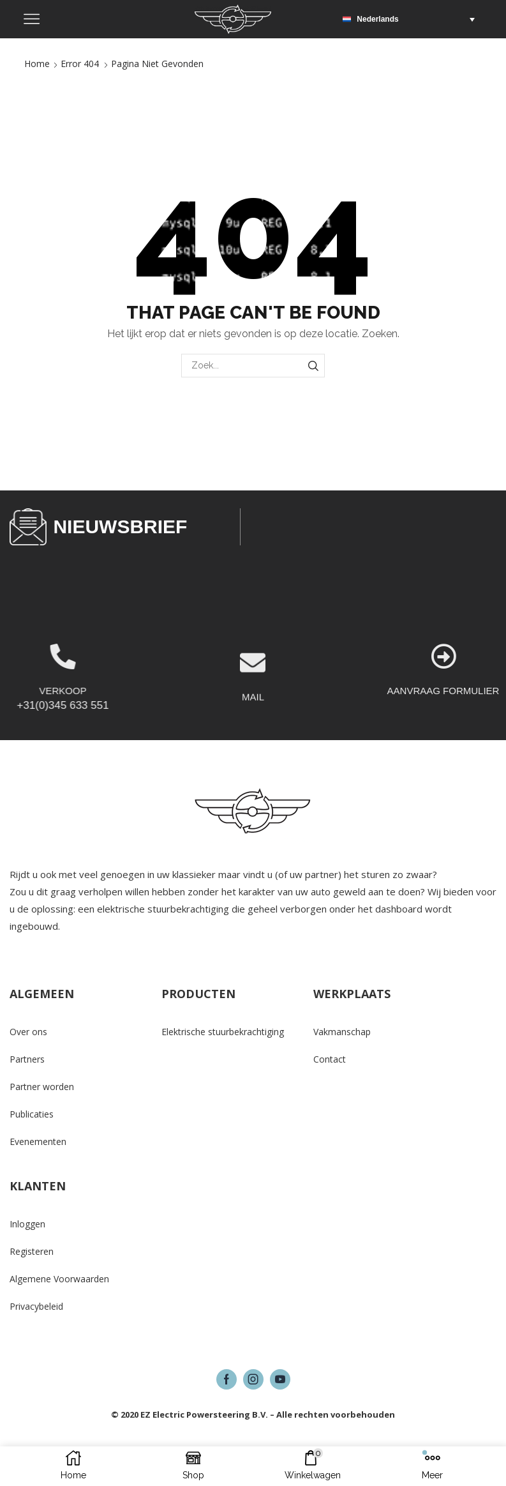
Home (37, 63)
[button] (412, 19)
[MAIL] (252, 706)
